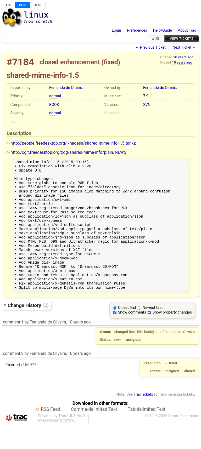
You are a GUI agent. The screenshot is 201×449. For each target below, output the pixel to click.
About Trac (187, 30)
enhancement (80, 62)
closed (49, 62)
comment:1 (13, 346)
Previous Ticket (153, 47)
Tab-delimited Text (146, 433)
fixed (111, 62)
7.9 (145, 96)
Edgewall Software (58, 444)
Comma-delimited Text (94, 433)
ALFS (37, 5)
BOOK (54, 105)
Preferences (137, 30)
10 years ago (183, 57)
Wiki (155, 39)
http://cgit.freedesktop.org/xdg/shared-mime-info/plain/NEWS (66, 152)
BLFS (22, 5)
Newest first (153, 332)
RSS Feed (50, 433)
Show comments (132, 336)
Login (116, 30)
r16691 (27, 389)
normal (55, 96)
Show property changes (172, 336)
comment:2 (13, 377)
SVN (146, 105)
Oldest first (127, 332)
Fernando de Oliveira (66, 88)
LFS (8, 5)
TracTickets (143, 419)
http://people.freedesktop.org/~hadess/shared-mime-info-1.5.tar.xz (71, 143)
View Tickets (181, 39)
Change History (28, 329)
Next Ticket (181, 47)
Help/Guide (162, 30)
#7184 (20, 62)
